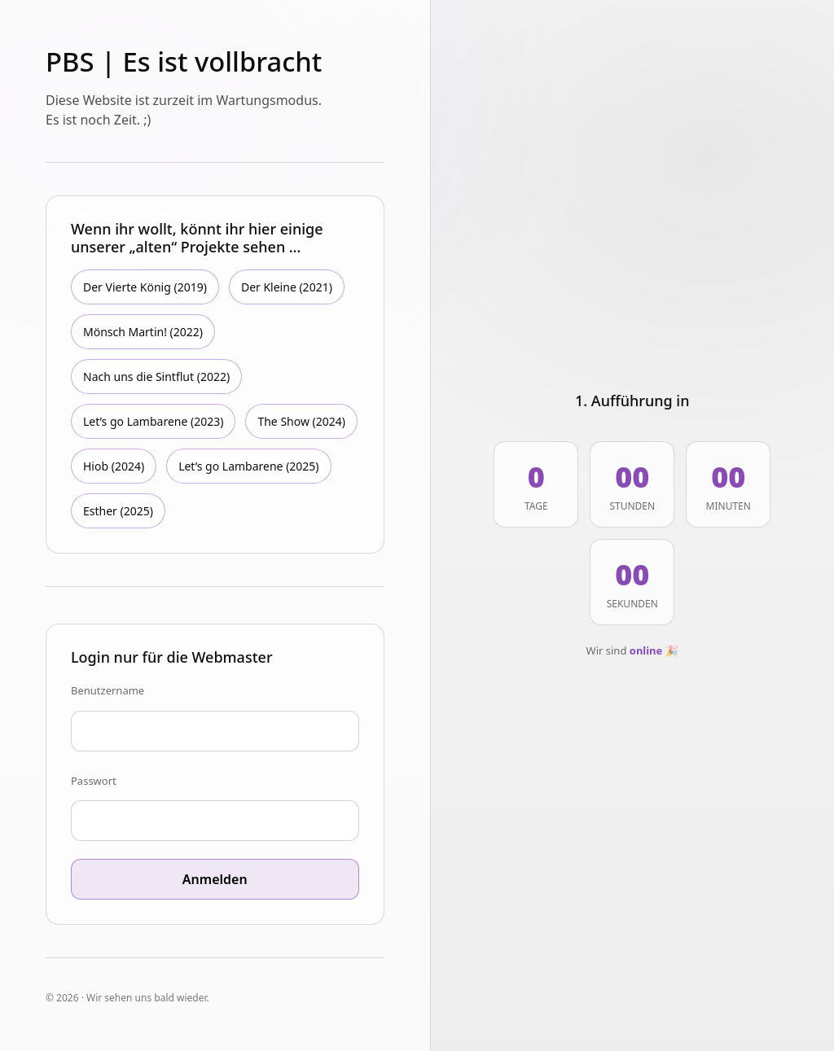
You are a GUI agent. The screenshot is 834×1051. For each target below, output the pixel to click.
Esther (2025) (118, 511)
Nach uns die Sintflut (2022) (156, 376)
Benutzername (107, 690)
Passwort (93, 780)
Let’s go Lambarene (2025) (248, 466)
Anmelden (215, 879)
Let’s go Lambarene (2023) (153, 421)
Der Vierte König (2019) (145, 287)
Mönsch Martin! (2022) (143, 331)
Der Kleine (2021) (286, 287)
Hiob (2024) (113, 466)
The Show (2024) (301, 421)
